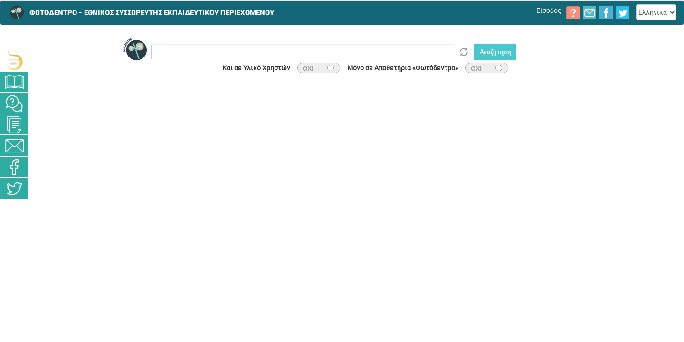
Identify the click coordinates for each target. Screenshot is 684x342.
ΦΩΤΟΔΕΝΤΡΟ (151, 10)
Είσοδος (548, 10)
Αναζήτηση (495, 52)
